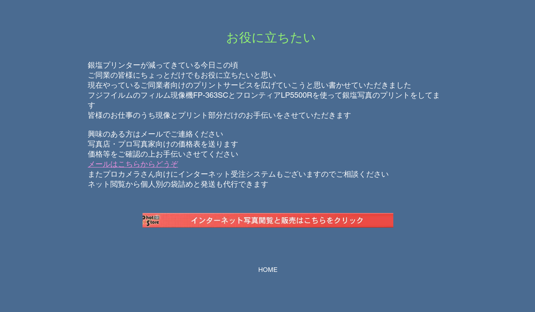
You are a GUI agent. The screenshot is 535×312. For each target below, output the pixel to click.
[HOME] (267, 269)
